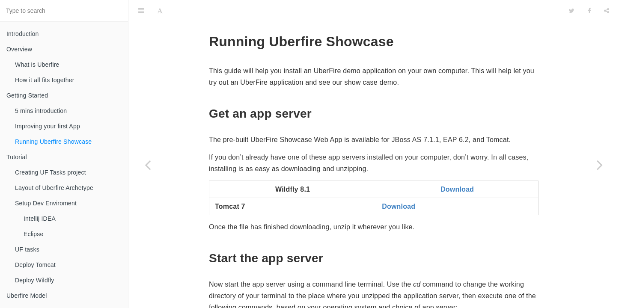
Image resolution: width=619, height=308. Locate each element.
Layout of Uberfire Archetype (54, 187)
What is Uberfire (37, 64)
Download (457, 168)
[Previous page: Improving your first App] (147, 164)
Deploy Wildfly (34, 280)
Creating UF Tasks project (50, 172)
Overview (19, 49)
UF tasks (27, 249)
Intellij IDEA (40, 218)
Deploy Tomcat (35, 264)
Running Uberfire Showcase (53, 141)
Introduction (22, 33)
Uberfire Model (26, 295)
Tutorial (16, 157)
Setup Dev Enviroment (46, 203)
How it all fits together (44, 80)
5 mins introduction (41, 110)
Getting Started (27, 95)
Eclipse (34, 234)
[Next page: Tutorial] (599, 164)
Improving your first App (47, 126)
